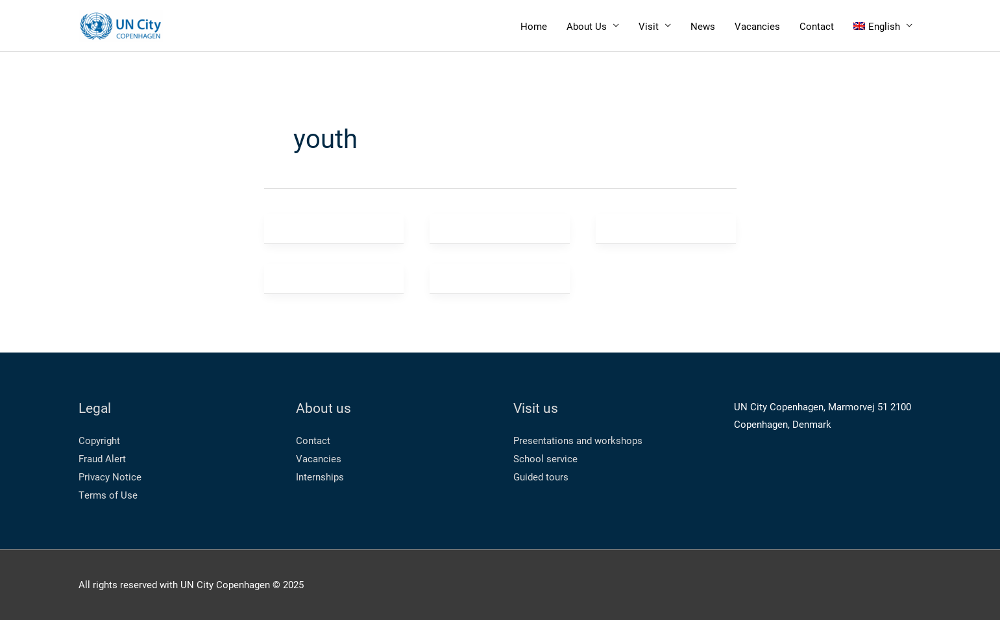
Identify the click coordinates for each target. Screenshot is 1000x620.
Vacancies (757, 25)
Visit (649, 25)
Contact (816, 25)
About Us (587, 25)
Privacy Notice (110, 476)
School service (545, 458)
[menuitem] (883, 25)
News (702, 25)
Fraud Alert (102, 458)
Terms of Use (108, 494)
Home (533, 25)
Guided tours (540, 476)
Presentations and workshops (577, 440)
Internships (320, 476)
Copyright (99, 440)
